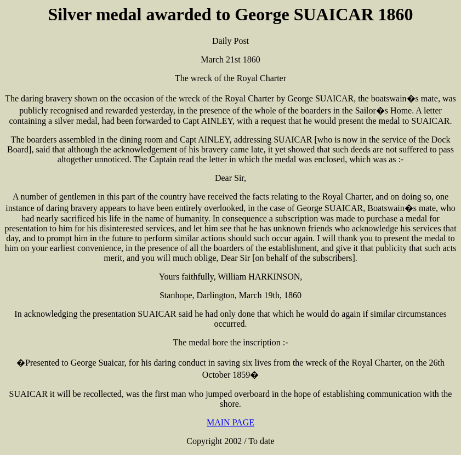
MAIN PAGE (230, 422)
